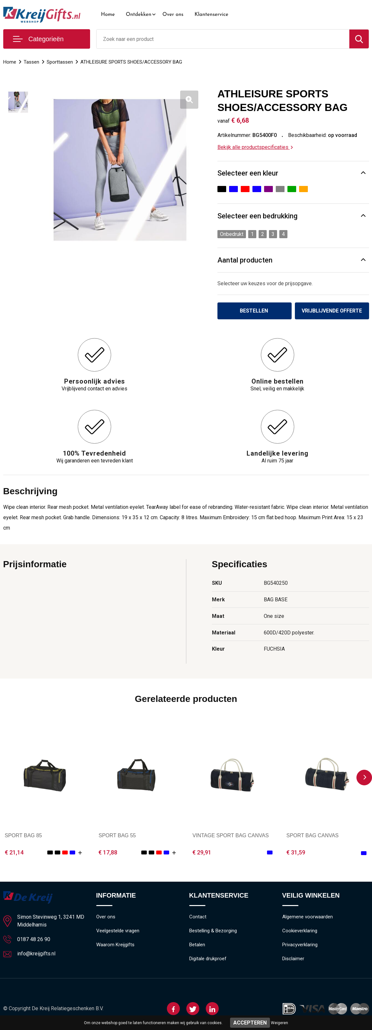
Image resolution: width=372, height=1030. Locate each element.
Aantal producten (245, 260)
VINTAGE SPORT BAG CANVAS (230, 835)
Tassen (31, 62)
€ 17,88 (108, 852)
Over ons (172, 14)
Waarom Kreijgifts (115, 945)
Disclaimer (293, 959)
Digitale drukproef (208, 959)
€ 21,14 (14, 852)
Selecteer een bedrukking (257, 216)
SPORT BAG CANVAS (312, 835)
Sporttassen (60, 62)
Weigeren (279, 1023)
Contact (197, 917)
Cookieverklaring (299, 931)
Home (108, 14)
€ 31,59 (295, 852)
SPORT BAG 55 (117, 835)
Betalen (197, 945)
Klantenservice (211, 14)
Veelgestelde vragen (117, 931)
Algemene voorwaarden (307, 917)
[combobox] (223, 39)
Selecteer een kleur (247, 173)
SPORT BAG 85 (23, 835)
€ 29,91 (201, 852)
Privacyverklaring (300, 945)
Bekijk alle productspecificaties (255, 147)
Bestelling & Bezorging (213, 931)
